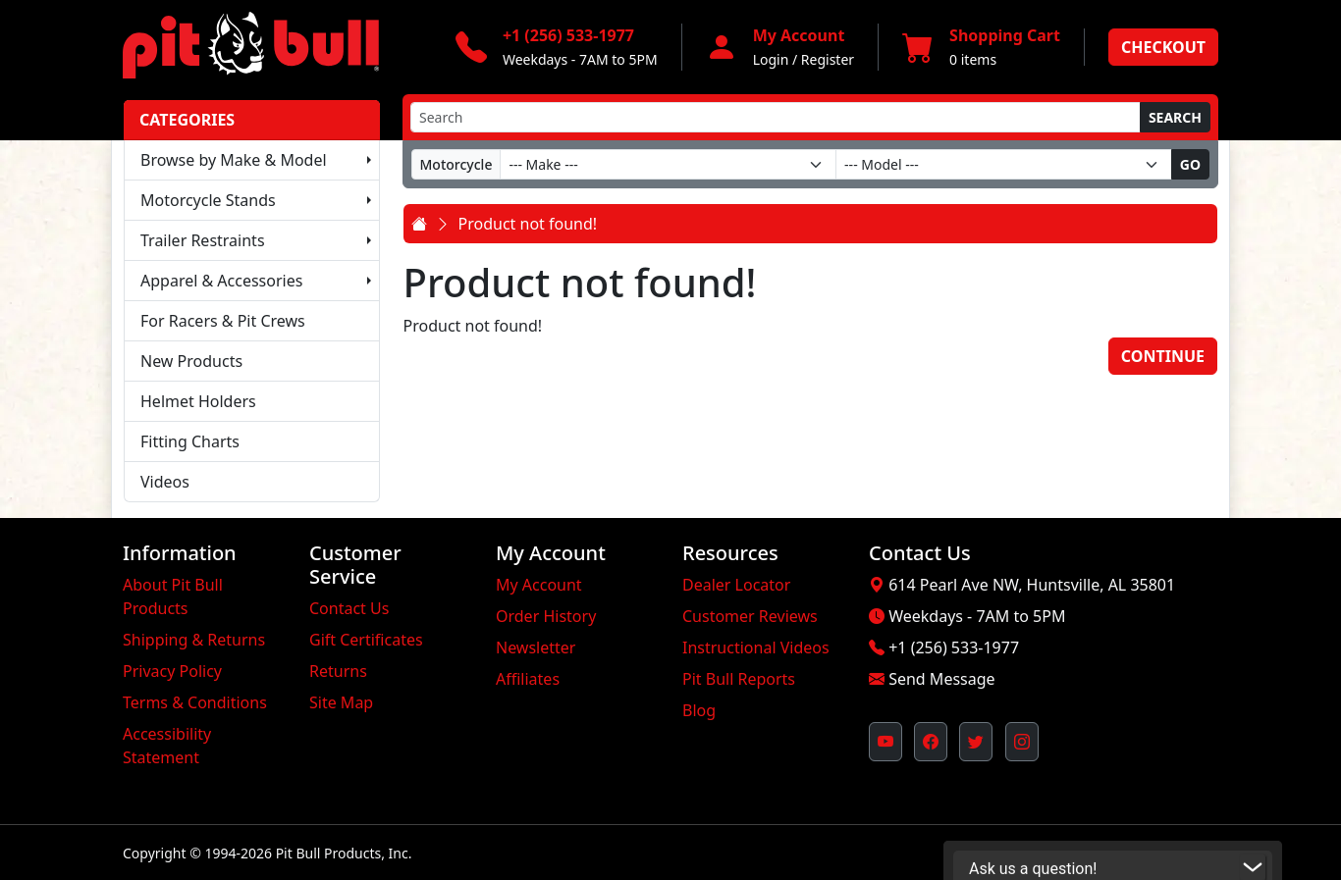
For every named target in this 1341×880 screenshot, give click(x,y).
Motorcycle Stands (208, 200)
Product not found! (528, 223)
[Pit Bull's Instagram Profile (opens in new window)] (1022, 741)
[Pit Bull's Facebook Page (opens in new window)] (930, 741)
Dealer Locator (736, 584)
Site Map (341, 702)
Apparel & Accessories (221, 280)
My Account (539, 584)
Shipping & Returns (194, 639)
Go (1190, 164)
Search (1175, 117)
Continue (1163, 356)
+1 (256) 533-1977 (953, 647)
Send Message (941, 679)
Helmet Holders (198, 401)
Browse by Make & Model (233, 160)
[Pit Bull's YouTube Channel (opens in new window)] (885, 741)
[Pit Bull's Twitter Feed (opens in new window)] (975, 741)
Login (771, 59)
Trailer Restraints (202, 240)
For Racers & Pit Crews (222, 321)
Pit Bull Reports (738, 679)
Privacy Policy (172, 671)
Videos (164, 481)
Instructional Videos (756, 647)
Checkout (1163, 47)
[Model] (1003, 164)
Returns (338, 671)
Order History (546, 616)
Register (827, 59)
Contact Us (349, 608)
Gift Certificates (366, 639)
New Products (191, 361)
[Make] (668, 164)
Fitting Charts (190, 441)
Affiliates (528, 679)
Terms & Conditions (195, 702)
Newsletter (535, 647)
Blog (699, 710)
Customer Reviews (750, 616)
